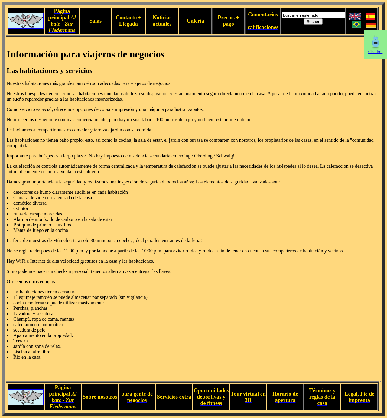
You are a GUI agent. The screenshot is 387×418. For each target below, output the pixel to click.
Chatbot (375, 49)
